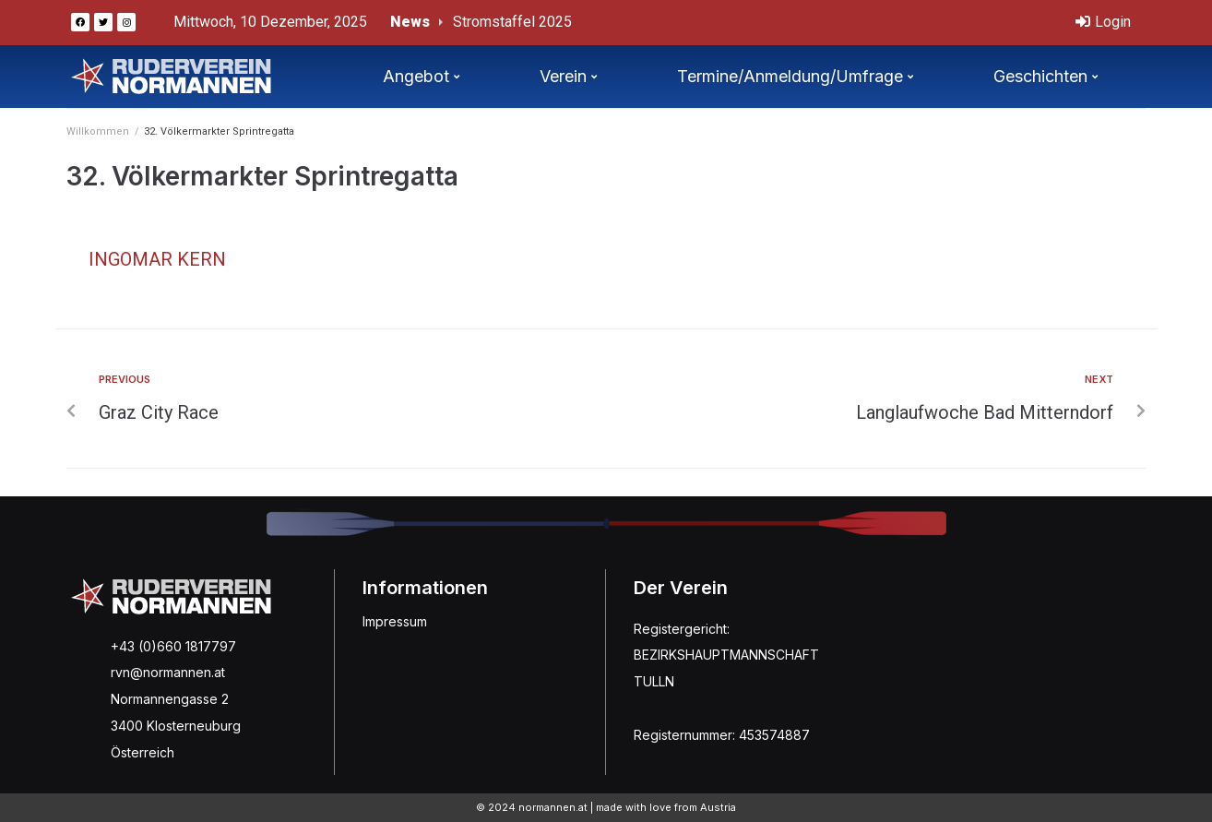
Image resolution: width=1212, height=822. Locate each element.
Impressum (394, 621)
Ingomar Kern (157, 259)
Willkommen (97, 131)
